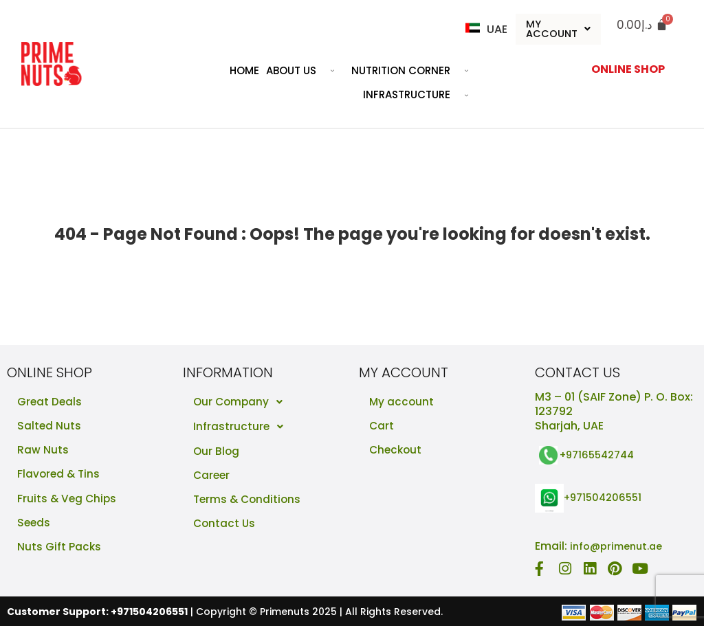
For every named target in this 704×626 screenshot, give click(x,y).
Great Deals (50, 402)
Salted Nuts (49, 427)
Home (244, 71)
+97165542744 (601, 455)
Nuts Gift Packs (59, 551)
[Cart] (642, 25)
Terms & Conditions (249, 501)
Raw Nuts (43, 452)
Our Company (243, 402)
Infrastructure (420, 96)
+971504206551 (606, 498)
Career (212, 476)
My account (402, 402)
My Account (558, 29)
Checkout (396, 452)
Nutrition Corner (414, 71)
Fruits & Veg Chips (68, 501)
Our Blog (217, 452)
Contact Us (225, 526)
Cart (382, 427)
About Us (305, 71)
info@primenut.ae (620, 546)
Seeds (34, 526)
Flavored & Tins (59, 476)
